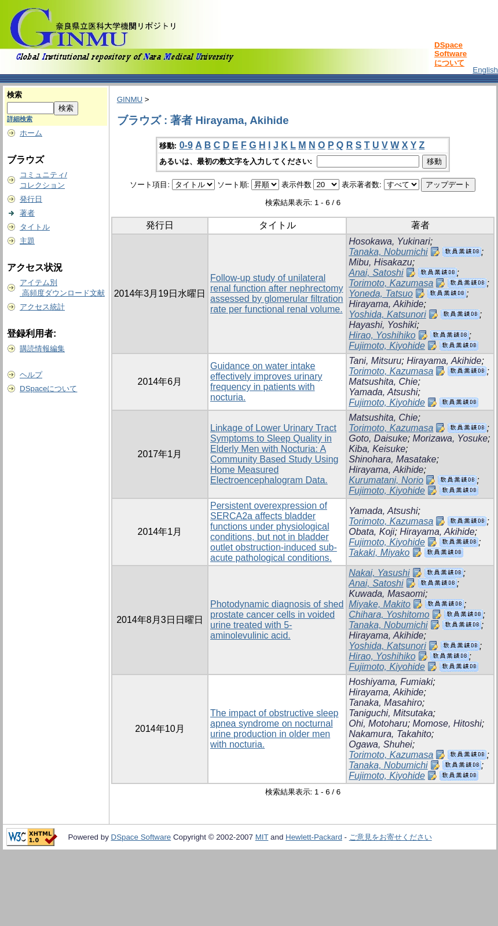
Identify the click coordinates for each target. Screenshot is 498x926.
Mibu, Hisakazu (380, 262)
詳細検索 (19, 118)
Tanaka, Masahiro (385, 703)
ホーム (31, 133)
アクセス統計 (42, 306)
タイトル (35, 227)
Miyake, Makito (380, 604)
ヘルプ (31, 374)
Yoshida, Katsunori (387, 314)
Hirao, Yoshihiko (382, 335)
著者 (27, 213)
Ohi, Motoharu (378, 723)
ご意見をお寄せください (390, 837)
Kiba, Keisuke (377, 449)
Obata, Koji (371, 532)
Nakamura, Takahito (390, 734)
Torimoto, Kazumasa (391, 283)
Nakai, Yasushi (379, 573)
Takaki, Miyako (379, 552)
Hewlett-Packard (313, 837)
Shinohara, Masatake (392, 459)
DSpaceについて (48, 388)
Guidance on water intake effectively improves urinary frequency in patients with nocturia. (266, 381)
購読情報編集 (42, 348)
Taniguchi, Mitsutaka (391, 713)
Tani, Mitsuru (375, 361)
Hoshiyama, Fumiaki (391, 682)
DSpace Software (141, 837)
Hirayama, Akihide (386, 304)
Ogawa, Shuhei (380, 744)
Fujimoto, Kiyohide (387, 346)
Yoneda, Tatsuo (381, 293)
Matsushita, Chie (383, 382)
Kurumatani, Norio (386, 480)
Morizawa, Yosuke (450, 438)
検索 (14, 94)
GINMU (129, 99)
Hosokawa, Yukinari (389, 241)
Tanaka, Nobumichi (388, 252)
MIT (262, 837)
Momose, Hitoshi (447, 723)
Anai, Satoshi (376, 273)
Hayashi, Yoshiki (382, 325)
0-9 (186, 145)
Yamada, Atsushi (383, 392)
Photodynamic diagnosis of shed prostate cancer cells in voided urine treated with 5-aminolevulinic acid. (276, 619)
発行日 (31, 199)
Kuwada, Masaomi (387, 594)
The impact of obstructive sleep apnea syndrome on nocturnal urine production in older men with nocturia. (274, 728)
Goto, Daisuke (378, 438)
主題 (27, 240)
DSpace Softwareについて (450, 54)
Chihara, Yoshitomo (389, 614)
